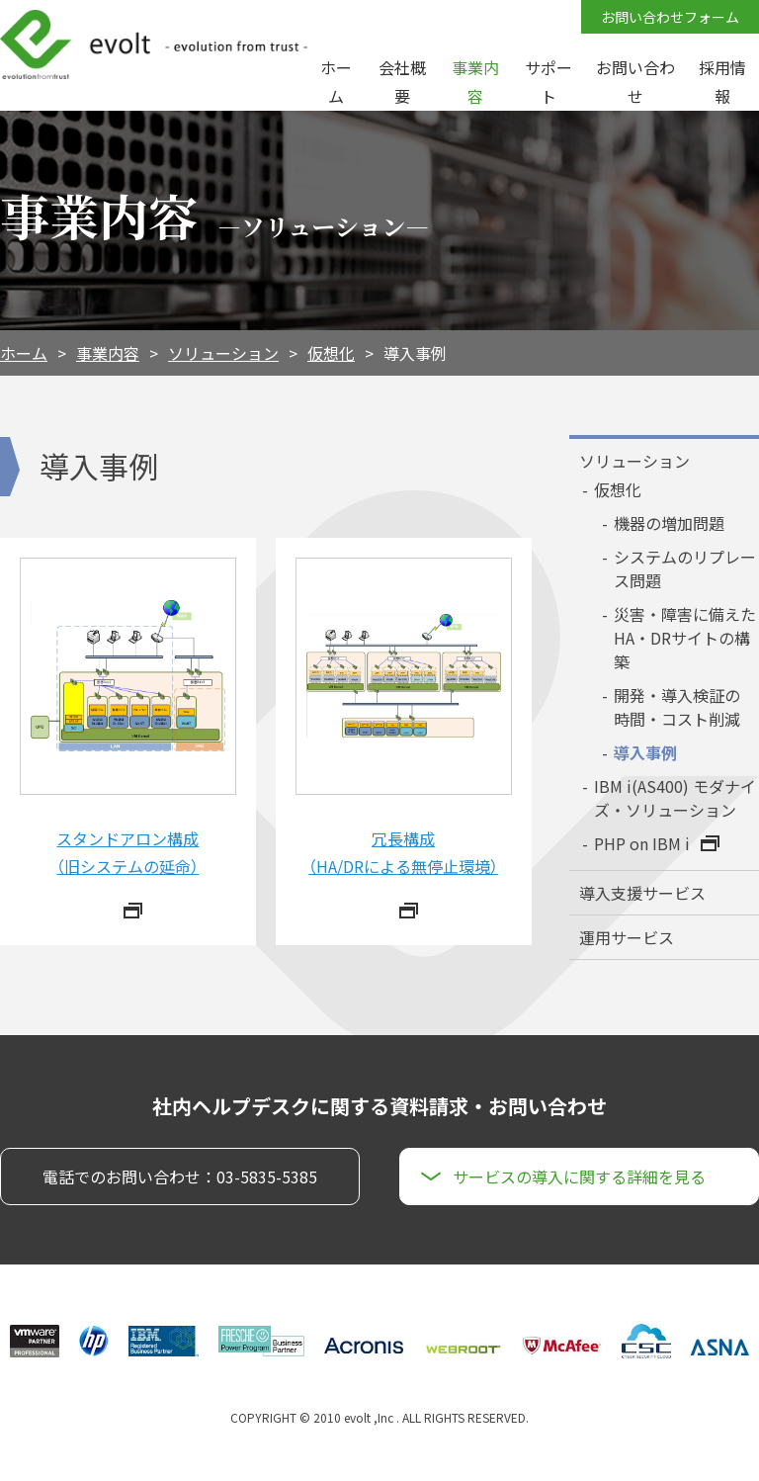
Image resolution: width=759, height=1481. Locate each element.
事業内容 (107, 353)
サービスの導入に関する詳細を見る (579, 1176)
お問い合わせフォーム (670, 17)
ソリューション (223, 353)
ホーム (23, 353)
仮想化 (331, 353)
